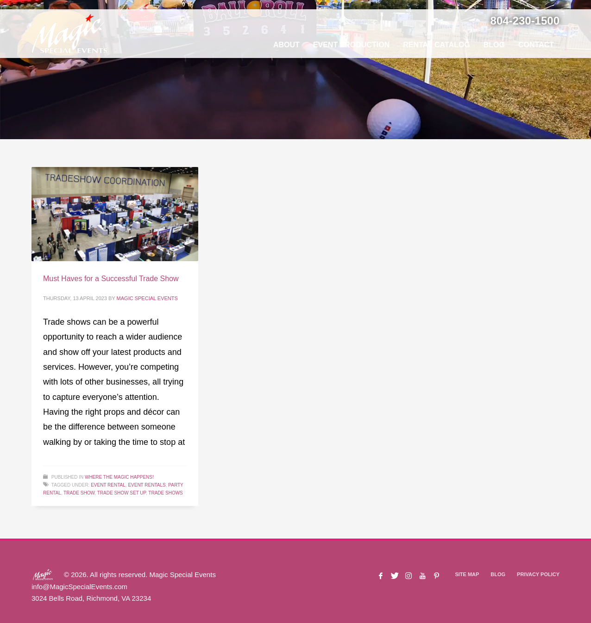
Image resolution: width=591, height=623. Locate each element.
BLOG (497, 574)
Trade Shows (165, 492)
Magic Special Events (147, 298)
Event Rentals (146, 485)
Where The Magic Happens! (119, 477)
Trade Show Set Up (121, 492)
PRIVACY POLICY (538, 574)
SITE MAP (467, 574)
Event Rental (108, 485)
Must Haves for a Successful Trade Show (111, 279)
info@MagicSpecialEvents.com (79, 587)
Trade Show (78, 492)
